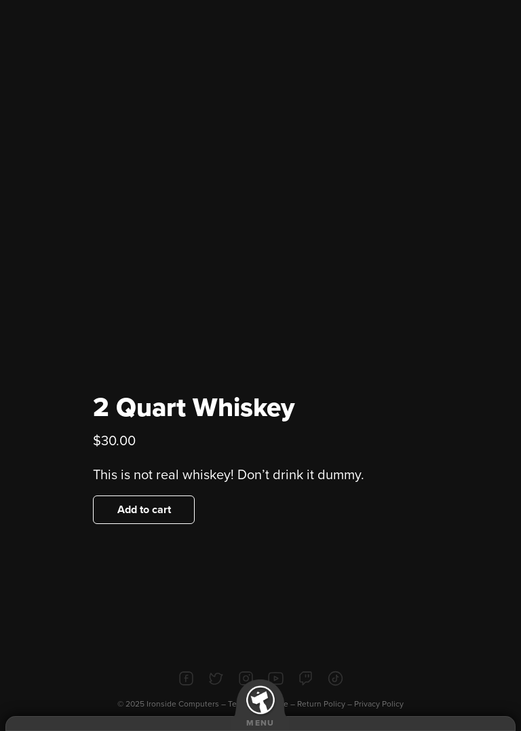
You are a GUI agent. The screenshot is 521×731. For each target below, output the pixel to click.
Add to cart (144, 510)
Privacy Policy (379, 704)
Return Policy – (325, 704)
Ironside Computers (183, 704)
